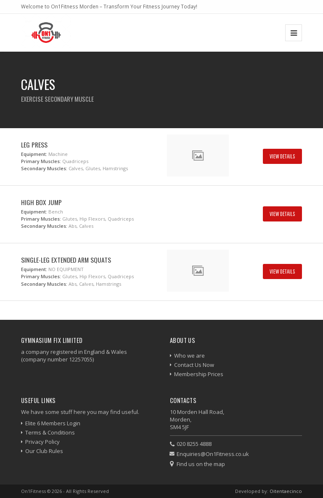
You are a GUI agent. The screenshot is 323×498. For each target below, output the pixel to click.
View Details (282, 156)
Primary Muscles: (41, 161)
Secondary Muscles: (44, 168)
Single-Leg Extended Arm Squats (66, 260)
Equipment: (34, 154)
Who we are (189, 355)
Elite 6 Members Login (52, 423)
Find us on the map (201, 464)
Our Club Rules (44, 451)
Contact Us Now (194, 365)
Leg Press (34, 145)
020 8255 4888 (194, 444)
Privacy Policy (42, 441)
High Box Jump (41, 202)
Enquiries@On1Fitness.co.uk (213, 454)
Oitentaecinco (286, 491)
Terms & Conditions (50, 432)
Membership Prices (198, 374)
